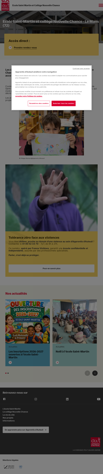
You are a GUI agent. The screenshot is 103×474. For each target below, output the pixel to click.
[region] (51, 87)
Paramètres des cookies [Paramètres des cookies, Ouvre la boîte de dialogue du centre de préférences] (39, 103)
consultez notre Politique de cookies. (28, 96)
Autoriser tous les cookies (63, 103)
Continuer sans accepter (81, 68)
